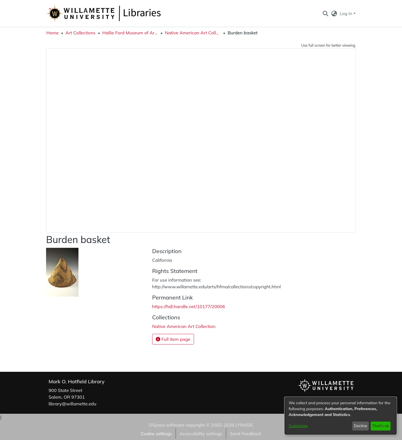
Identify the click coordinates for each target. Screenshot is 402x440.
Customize (298, 425)
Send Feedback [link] (245, 433)
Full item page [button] (173, 339)
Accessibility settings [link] (201, 433)
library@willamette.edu (72, 403)
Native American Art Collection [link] (193, 32)
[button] (325, 13)
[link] (184, 326)
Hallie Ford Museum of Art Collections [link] (130, 32)
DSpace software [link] (166, 425)
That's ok (380, 425)
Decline (360, 425)
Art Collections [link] (80, 32)
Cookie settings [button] (156, 433)
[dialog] (340, 415)
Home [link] (52, 32)
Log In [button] (346, 13)
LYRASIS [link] (244, 425)
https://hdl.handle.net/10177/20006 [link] (188, 306)
